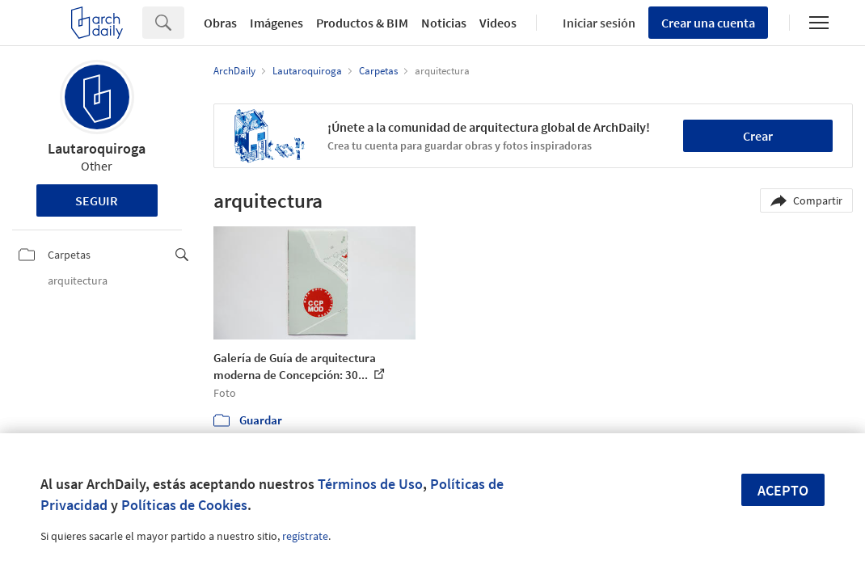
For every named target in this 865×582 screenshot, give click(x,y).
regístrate (305, 536)
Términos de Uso (370, 483)
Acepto (782, 490)
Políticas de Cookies (184, 505)
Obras (220, 22)
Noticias (443, 22)
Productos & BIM (362, 22)
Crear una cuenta (708, 23)
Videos (498, 22)
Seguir (96, 200)
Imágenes (276, 22)
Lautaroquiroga (97, 148)
